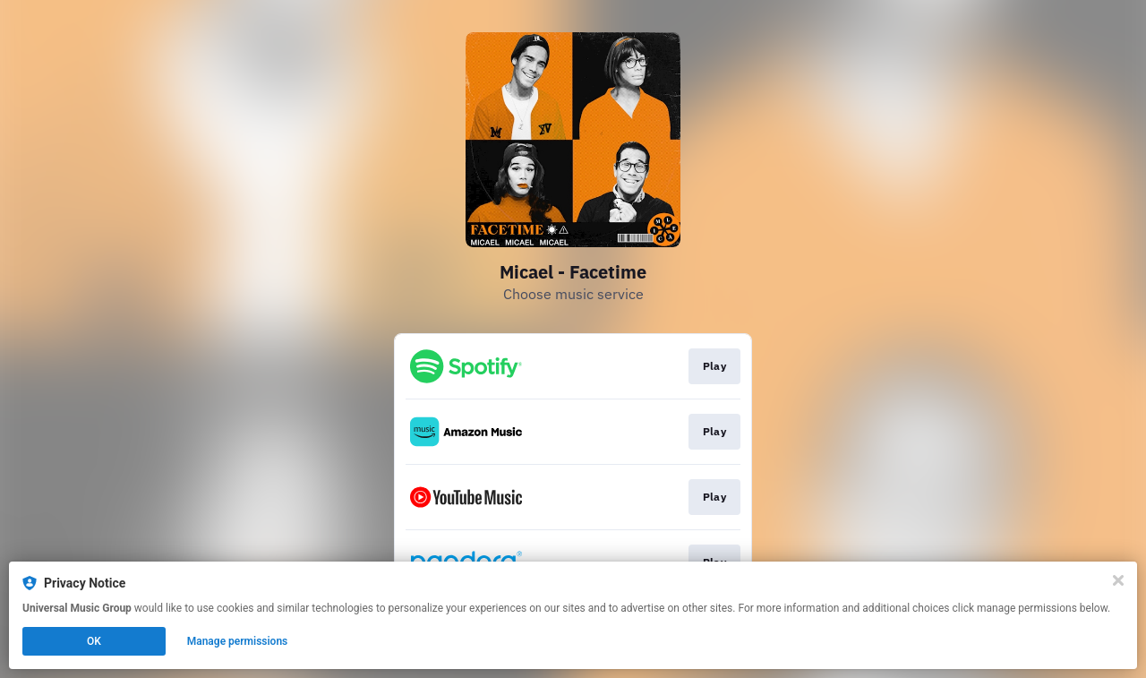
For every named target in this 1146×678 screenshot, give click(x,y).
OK (94, 641)
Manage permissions (237, 641)
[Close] (1118, 580)
